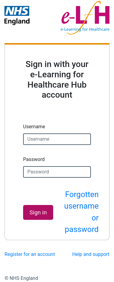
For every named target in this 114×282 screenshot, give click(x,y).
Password (34, 159)
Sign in (38, 212)
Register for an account (30, 254)
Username (34, 126)
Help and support (91, 254)
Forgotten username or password (81, 212)
